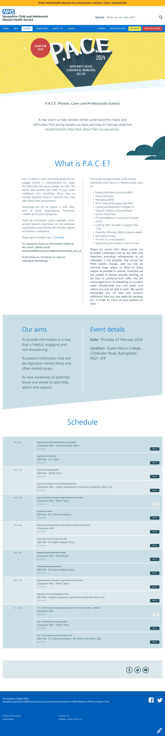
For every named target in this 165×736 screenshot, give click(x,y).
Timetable (58, 237)
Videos (71, 29)
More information (41, 449)
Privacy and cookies (12, 716)
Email (145, 670)
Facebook (129, 670)
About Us (57, 29)
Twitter (137, 670)
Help (16, 29)
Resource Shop (117, 29)
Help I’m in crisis (152, 29)
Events (27, 29)
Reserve (155, 449)
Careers (101, 29)
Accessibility (8, 719)
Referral (134, 29)
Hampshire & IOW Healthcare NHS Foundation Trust (84, 702)
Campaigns (42, 29)
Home (6, 29)
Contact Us (64, 716)
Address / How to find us (70, 719)
